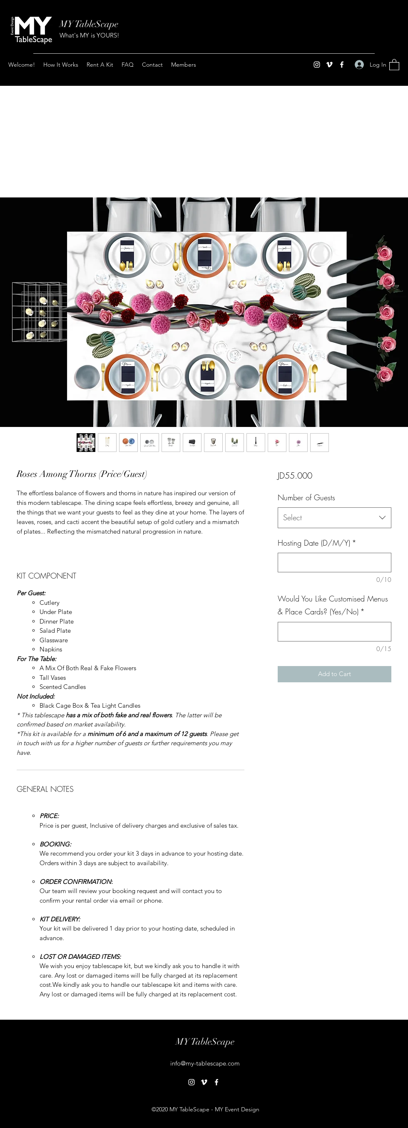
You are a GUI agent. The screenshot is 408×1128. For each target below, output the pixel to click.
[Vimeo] (329, 64)
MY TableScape (89, 24)
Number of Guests (306, 497)
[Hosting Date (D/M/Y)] (334, 563)
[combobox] (334, 517)
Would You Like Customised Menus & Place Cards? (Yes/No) (333, 605)
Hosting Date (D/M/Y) (317, 543)
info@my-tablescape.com (205, 1063)
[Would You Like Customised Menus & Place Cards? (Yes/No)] (334, 632)
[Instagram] (317, 64)
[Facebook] (342, 64)
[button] (394, 64)
